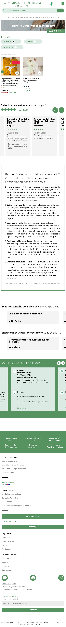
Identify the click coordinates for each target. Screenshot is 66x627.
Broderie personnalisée (11, 494)
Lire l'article (16, 321)
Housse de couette (9, 555)
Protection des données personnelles (17, 590)
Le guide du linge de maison (13, 465)
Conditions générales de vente (14, 587)
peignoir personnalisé (51, 283)
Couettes (5, 559)
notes (42, 624)
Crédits (5, 592)
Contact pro (33, 527)
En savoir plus (22, 408)
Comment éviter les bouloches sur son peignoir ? (29, 341)
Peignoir (5, 562)
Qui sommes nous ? (10, 457)
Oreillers (5, 566)
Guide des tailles (8, 502)
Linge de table (8, 541)
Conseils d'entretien (10, 498)
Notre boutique (8, 473)
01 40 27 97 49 (9, 522)
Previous (55, 110)
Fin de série (6, 549)
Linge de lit (6, 534)
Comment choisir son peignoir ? (25, 314)
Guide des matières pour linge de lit (16, 506)
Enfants (5, 545)
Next (61, 110)
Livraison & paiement (33, 484)
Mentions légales (9, 584)
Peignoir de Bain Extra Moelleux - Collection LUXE (18, 121)
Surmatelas (6, 570)
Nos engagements (9, 461)
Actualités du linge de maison (14, 469)
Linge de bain (7, 538)
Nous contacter (33, 517)
